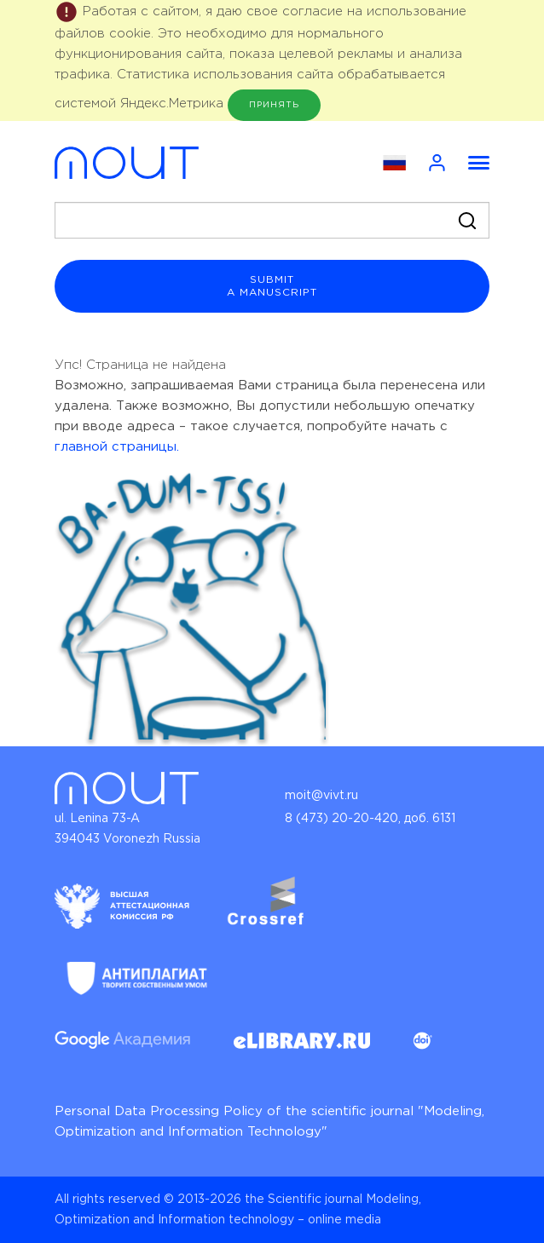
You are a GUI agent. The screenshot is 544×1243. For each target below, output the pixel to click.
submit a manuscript (272, 286)
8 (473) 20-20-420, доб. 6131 (370, 819)
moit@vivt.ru (321, 796)
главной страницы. (117, 446)
